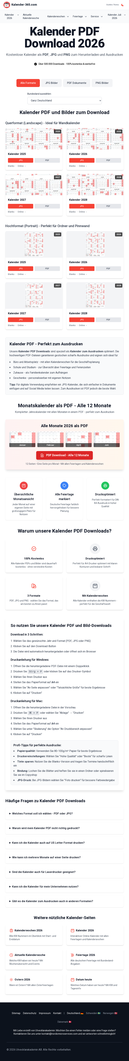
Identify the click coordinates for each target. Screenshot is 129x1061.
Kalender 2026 (12, 16)
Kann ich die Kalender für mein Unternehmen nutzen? (45, 887)
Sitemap (16, 1013)
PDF (47, 160)
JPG (21, 160)
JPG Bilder (51, 83)
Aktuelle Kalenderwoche (31, 16)
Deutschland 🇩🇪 (75, 1013)
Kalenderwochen (58, 16)
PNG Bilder (102, 83)
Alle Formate (28, 83)
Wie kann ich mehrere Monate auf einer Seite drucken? (46, 857)
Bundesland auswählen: (39, 94)
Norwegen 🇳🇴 (110, 1013)
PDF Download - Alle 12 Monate (64, 455)
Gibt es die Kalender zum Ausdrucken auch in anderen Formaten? (52, 901)
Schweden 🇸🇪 (93, 1013)
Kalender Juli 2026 (117, 16)
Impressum (45, 1013)
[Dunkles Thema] (123, 5)
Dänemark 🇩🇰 (64, 1022)
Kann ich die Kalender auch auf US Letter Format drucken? (48, 843)
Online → (22, 166)
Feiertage (80, 16)
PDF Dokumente (76, 83)
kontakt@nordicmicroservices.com (60, 1034)
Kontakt (57, 1013)
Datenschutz (29, 1013)
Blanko (11, 166)
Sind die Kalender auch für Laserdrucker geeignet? (44, 872)
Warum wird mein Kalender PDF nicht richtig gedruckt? (46, 828)
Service (97, 16)
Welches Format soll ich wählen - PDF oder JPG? (42, 814)
